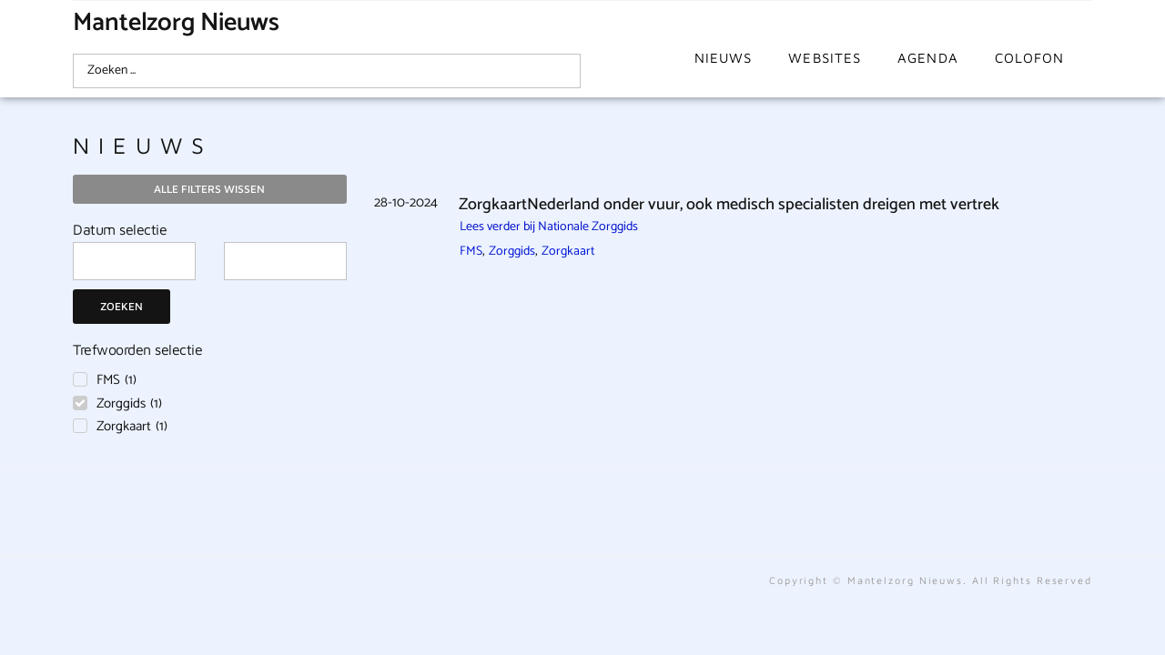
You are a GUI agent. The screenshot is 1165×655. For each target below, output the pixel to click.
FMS (471, 251)
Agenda (927, 58)
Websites (824, 58)
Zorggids (512, 251)
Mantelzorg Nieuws (176, 23)
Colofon (1030, 58)
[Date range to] (285, 261)
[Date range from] (134, 261)
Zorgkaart (568, 251)
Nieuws (723, 58)
